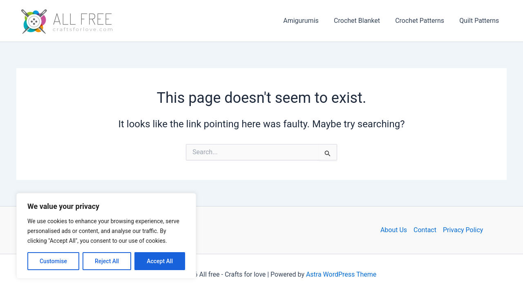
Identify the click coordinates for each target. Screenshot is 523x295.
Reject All (107, 261)
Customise (53, 261)
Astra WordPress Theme (341, 274)
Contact (424, 230)
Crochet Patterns (422, 20)
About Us (393, 230)
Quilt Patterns (480, 20)
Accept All (160, 261)
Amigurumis (308, 20)
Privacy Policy (463, 230)
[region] (106, 236)
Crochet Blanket (362, 20)
